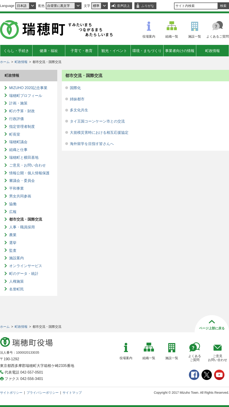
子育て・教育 (82, 51)
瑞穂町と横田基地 (23, 157)
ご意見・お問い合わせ (27, 165)
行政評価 (16, 119)
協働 (12, 204)
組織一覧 (171, 36)
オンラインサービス (25, 266)
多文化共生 (79, 110)
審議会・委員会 (22, 181)
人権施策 (16, 281)
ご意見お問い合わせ (217, 358)
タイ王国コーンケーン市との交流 (97, 121)
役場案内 (148, 36)
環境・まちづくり (147, 51)
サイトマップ (72, 392)
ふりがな (147, 6)
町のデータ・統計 (23, 274)
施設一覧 (194, 36)
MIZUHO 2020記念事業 (28, 88)
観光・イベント (114, 51)
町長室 (14, 134)
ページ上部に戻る (212, 328)
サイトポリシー (11, 392)
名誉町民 (16, 289)
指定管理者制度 (22, 126)
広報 (12, 212)
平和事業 (16, 188)
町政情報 (212, 51)
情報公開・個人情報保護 (29, 173)
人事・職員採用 (22, 227)
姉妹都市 (77, 99)
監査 (12, 250)
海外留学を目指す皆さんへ (92, 144)
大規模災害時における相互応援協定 (99, 132)
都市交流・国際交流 (25, 219)
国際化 (75, 88)
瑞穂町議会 (18, 142)
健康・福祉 (49, 51)
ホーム (5, 62)
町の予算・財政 (22, 111)
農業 (12, 235)
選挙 (12, 243)
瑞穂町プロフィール (25, 96)
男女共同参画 (20, 196)
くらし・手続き (16, 51)
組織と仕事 (18, 150)
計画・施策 (18, 103)
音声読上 (123, 6)
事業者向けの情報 (179, 51)
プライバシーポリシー (43, 392)
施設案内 (16, 258)
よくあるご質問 (217, 36)
